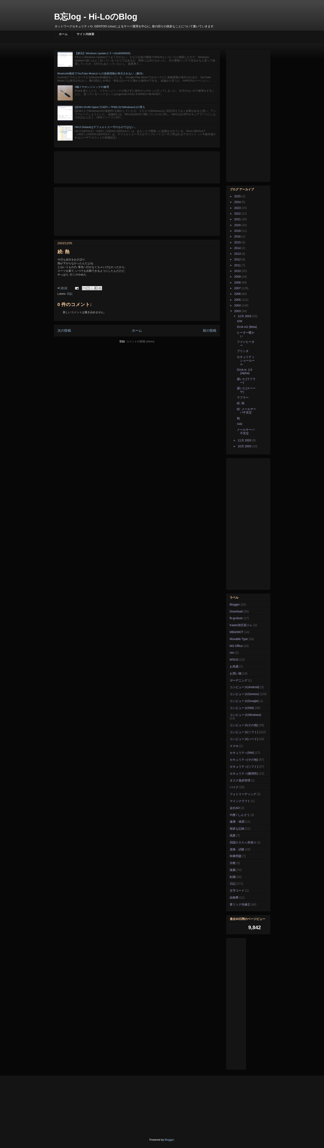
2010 (237, 271)
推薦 (233, 870)
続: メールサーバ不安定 (246, 410)
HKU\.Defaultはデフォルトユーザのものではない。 (106, 127)
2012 (237, 259)
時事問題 (235, 856)
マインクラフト (240, 801)
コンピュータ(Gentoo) (244, 694)
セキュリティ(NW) (242, 752)
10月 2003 (245, 446)
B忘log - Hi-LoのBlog (95, 16)
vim (232, 652)
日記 (69, 293)
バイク (234, 787)
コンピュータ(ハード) (244, 739)
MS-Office (236, 646)
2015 (237, 242)
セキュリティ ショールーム (246, 360)
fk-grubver (236, 618)
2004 (237, 305)
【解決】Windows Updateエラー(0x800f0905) (103, 53)
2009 (237, 276)
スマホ (234, 746)
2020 (237, 225)
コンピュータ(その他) (244, 725)
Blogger (235, 604)
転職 (233, 877)
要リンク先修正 (240, 904)
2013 (237, 253)
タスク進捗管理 (240, 780)
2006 (237, 294)
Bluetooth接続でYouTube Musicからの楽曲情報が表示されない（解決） (101, 73)
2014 (237, 248)
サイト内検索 (85, 34)
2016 (237, 236)
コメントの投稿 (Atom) (140, 341)
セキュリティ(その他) (244, 759)
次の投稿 (64, 330)
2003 (237, 311)
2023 (237, 208)
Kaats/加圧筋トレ (241, 625)
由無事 (234, 897)
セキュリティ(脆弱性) (244, 773)
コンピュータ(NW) (242, 708)
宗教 (233, 863)
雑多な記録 (237, 828)
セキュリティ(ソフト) (244, 766)
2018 (237, 230)
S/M (239, 321)
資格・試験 (237, 849)
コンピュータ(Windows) (245, 715)
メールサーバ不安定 (245, 431)
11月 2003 (245, 440)
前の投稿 (209, 330)
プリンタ (243, 351)
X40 (239, 424)
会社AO (235, 808)
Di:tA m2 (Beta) (247, 327)
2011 (237, 265)
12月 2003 (245, 316)
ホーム (63, 34)
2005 (237, 299)
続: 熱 (240, 403)
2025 (237, 196)
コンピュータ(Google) (244, 701)
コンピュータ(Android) (245, 687)
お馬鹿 (234, 666)
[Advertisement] (137, 166)
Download (236, 611)
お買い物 (235, 673)
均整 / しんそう (240, 815)
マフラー (243, 397)
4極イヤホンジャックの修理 (92, 86)
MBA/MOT (236, 632)
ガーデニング (238, 680)
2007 (237, 288)
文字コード (237, 890)
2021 (237, 219)
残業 (233, 835)
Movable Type (239, 639)
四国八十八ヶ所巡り (243, 842)
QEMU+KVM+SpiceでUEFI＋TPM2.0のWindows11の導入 (110, 107)
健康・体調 (237, 821)
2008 (237, 282)
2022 (237, 213)
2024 (237, 202)
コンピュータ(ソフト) (244, 732)
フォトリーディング (243, 794)
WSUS (234, 659)
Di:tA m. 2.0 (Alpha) (244, 371)
